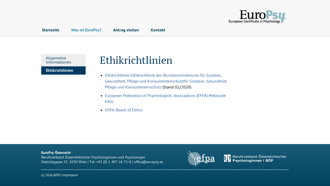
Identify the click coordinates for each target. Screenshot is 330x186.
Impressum (70, 175)
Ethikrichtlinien (59, 70)
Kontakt (158, 30)
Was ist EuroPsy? (86, 30)
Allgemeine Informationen (58, 60)
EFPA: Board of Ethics (124, 110)
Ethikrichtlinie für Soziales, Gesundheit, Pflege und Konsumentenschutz (166, 81)
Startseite (50, 30)
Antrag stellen (126, 30)
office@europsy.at (148, 162)
